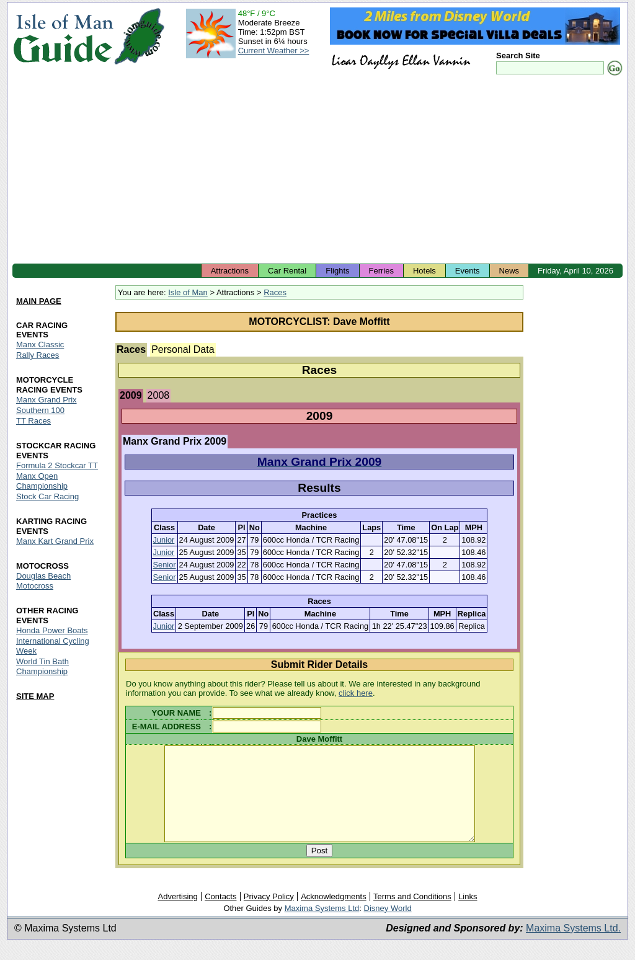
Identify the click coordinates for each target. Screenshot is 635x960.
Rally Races (37, 355)
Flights (337, 270)
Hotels (424, 270)
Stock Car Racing (47, 496)
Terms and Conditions (412, 915)
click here (356, 693)
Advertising (177, 915)
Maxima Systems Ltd (322, 926)
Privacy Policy (269, 915)
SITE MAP (35, 696)
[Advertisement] (317, 170)
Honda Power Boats (52, 630)
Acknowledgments (333, 915)
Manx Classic (40, 345)
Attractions (230, 270)
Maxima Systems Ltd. (573, 946)
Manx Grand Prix (46, 400)
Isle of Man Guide (62, 36)
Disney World (388, 926)
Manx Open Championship (42, 481)
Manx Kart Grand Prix (55, 541)
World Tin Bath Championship (42, 666)
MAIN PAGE (38, 301)
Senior (164, 564)
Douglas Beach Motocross (43, 580)
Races (275, 292)
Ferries (381, 270)
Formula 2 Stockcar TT (57, 466)
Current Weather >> (273, 50)
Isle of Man (188, 292)
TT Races (33, 421)
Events (467, 270)
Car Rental (287, 270)
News (509, 270)
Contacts (220, 915)
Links (467, 915)
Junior (164, 539)
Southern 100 (40, 411)
